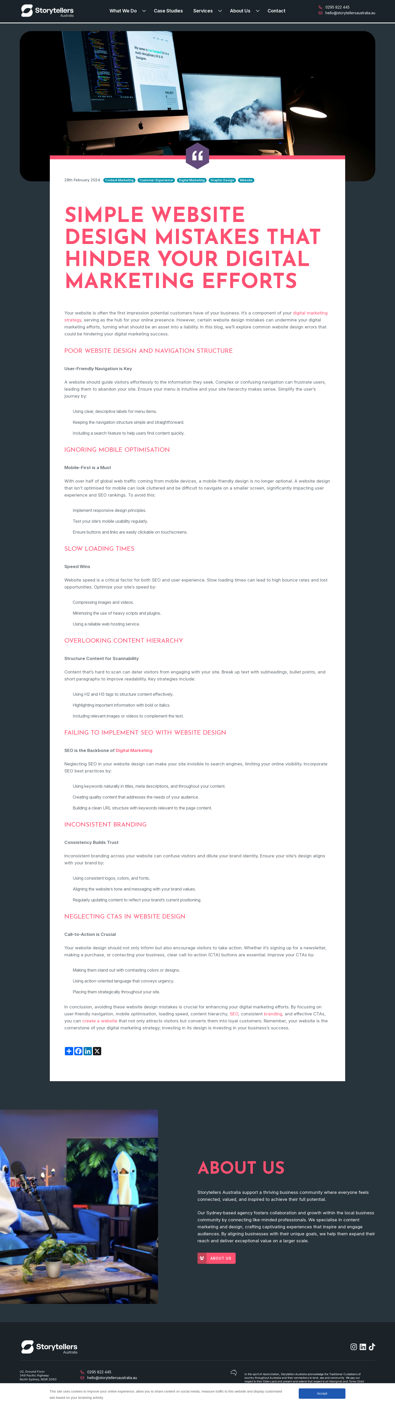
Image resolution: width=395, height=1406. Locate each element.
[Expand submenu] (145, 11)
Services (203, 10)
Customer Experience (156, 180)
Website (246, 180)
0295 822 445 (334, 7)
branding (273, 1013)
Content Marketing (119, 180)
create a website (99, 1020)
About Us (240, 10)
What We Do (123, 10)
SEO (234, 1013)
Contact (276, 10)
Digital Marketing (192, 180)
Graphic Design (222, 180)
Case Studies (168, 10)
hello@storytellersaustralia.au (347, 13)
